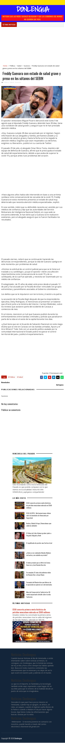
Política (12, 66)
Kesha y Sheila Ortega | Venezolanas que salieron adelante (38, 524)
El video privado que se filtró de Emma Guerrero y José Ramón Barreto (38, 564)
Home (5, 66)
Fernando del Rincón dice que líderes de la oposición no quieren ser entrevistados (39, 583)
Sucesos (27, 66)
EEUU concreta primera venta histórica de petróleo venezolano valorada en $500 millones (39, 505)
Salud (19, 66)
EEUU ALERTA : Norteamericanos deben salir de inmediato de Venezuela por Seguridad (38, 515)
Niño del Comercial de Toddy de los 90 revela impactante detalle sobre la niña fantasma (38, 594)
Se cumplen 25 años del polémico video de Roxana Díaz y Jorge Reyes (38, 574)
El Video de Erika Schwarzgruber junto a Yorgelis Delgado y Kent (38, 534)
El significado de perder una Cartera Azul (39, 543)
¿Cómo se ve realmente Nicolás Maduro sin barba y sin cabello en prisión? (38, 554)
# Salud (20, 377)
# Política (11, 377)
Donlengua (32, 9)
